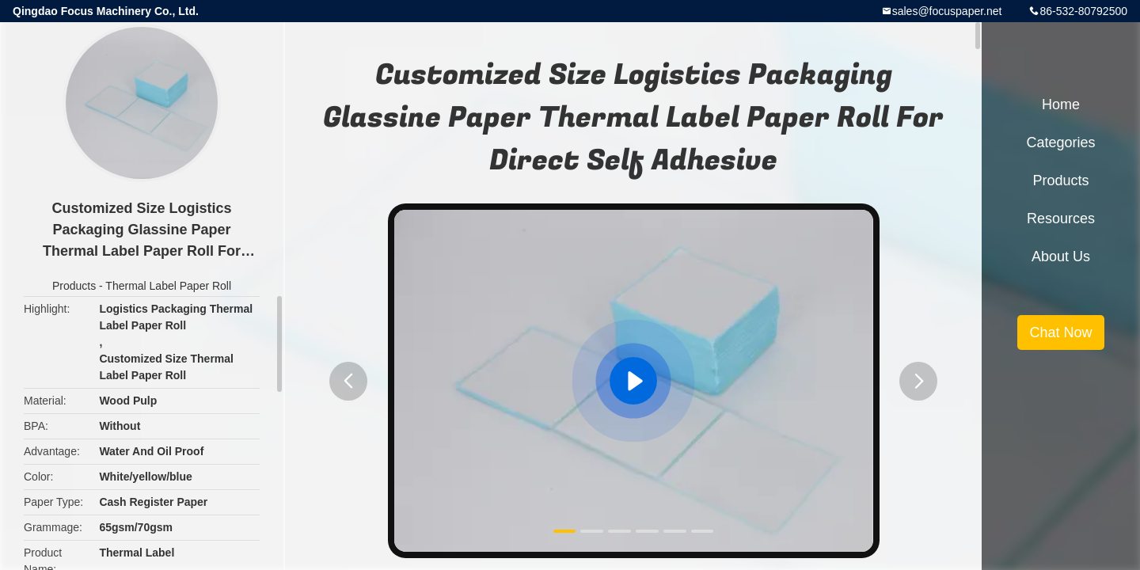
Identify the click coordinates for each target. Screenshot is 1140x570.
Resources (1061, 218)
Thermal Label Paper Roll (168, 285)
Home (1061, 104)
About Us (1061, 256)
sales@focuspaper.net (947, 11)
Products (74, 285)
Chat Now (1060, 332)
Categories (1060, 142)
